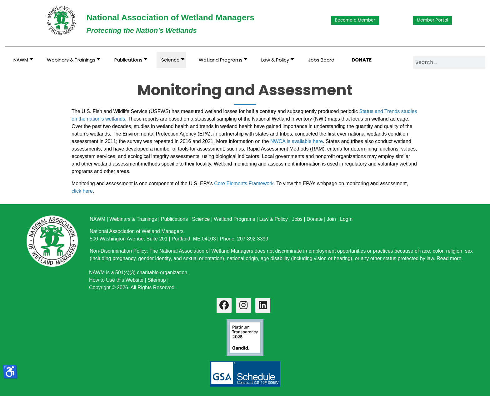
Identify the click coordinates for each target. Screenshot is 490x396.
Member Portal (432, 20)
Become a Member (355, 20)
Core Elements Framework (243, 183)
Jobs (297, 219)
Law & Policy (273, 219)
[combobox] (449, 62)
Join (331, 219)
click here (82, 191)
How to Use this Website (116, 280)
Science (201, 219)
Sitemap (157, 280)
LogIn (346, 219)
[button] (72, 60)
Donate (315, 219)
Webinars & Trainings (133, 219)
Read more (449, 258)
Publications (174, 219)
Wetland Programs (234, 219)
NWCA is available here (296, 141)
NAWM (97, 219)
